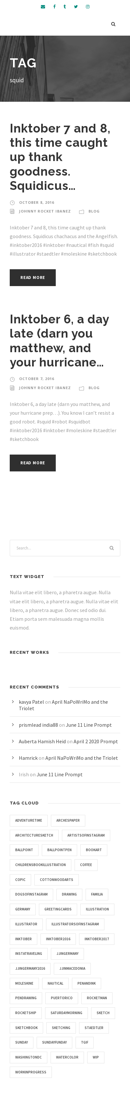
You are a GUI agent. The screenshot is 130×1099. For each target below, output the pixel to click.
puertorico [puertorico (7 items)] (62, 998)
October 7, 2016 (36, 378)
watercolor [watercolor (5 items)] (67, 1057)
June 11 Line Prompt (89, 725)
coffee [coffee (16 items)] (86, 864)
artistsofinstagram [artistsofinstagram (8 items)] (86, 835)
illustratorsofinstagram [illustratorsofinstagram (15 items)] (75, 924)
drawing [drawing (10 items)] (69, 894)
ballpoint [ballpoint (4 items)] (24, 850)
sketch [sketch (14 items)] (103, 1013)
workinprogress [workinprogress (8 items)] (30, 1072)
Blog (94, 211)
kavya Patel (31, 702)
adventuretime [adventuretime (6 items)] (28, 820)
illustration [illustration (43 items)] (97, 909)
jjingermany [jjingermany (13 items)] (67, 953)
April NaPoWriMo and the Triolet (81, 758)
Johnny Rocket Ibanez (45, 211)
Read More (32, 277)
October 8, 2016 (36, 202)
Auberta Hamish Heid (42, 741)
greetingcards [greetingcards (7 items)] (58, 909)
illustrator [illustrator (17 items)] (26, 924)
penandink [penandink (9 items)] (86, 983)
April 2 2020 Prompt (96, 741)
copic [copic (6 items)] (20, 879)
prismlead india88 (38, 725)
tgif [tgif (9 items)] (84, 1042)
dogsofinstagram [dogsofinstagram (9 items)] (31, 894)
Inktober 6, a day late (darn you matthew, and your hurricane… (59, 340)
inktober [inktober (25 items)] (23, 939)
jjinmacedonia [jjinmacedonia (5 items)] (72, 968)
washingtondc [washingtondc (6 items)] (28, 1057)
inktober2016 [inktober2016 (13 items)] (58, 939)
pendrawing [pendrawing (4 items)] (26, 998)
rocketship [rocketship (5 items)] (25, 1013)
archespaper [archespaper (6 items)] (68, 820)
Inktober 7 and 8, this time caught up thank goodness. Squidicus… (60, 157)
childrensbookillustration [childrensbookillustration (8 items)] (40, 864)
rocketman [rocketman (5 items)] (97, 998)
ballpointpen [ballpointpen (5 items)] (59, 850)
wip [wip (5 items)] (96, 1057)
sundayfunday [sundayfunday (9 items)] (54, 1042)
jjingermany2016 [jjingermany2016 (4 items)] (30, 968)
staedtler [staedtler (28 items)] (94, 1027)
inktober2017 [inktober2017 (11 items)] (97, 939)
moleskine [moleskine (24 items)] (24, 983)
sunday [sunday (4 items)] (21, 1042)
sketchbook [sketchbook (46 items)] (26, 1027)
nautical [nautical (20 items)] (55, 983)
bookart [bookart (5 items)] (94, 850)
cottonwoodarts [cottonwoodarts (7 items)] (56, 879)
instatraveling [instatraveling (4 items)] (28, 953)
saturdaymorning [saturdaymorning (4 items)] (66, 1013)
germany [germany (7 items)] (22, 909)
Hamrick (28, 758)
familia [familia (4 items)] (97, 894)
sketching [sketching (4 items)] (61, 1027)
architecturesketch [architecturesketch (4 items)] (34, 835)
